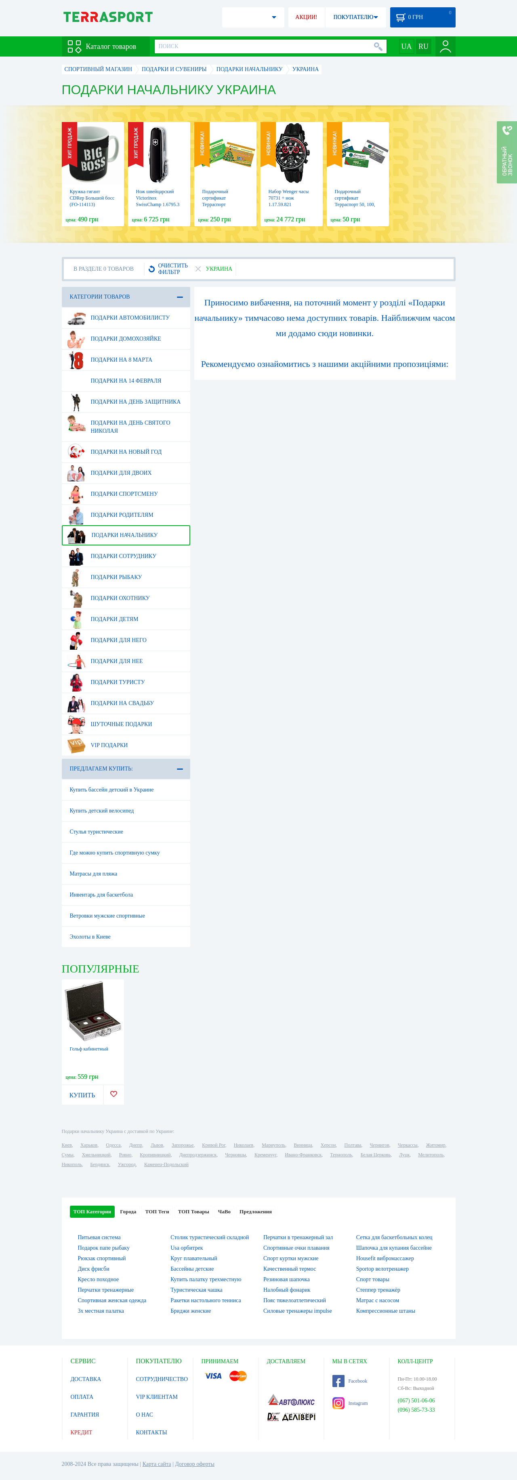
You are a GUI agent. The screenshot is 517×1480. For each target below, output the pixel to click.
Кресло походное (98, 1279)
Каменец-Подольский (166, 1164)
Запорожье (182, 1145)
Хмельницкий (96, 1155)
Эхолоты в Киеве (90, 937)
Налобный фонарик (287, 1290)
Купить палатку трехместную (205, 1279)
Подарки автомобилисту (118, 318)
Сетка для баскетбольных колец (394, 1237)
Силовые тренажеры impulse (297, 1311)
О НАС (144, 1415)
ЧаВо (224, 1211)
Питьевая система (99, 1237)
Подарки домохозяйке (114, 339)
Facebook (350, 1381)
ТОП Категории (92, 1211)
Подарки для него (107, 640)
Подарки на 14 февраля (114, 381)
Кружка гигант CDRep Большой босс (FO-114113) (92, 198)
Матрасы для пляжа (94, 874)
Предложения (256, 1211)
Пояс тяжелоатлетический (294, 1300)
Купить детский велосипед (102, 811)
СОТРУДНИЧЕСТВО (162, 1379)
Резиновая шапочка (286, 1279)
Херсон (328, 1145)
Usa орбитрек (186, 1248)
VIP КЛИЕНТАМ (157, 1397)
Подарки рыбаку (104, 577)
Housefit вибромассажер (385, 1258)
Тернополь (341, 1155)
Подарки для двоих (109, 473)
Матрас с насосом (377, 1300)
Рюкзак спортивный (102, 1258)
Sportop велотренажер (382, 1269)
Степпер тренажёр (378, 1290)
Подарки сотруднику (112, 556)
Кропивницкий (155, 1155)
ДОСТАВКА (86, 1379)
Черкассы (408, 1145)
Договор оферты (194, 1464)
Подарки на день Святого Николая (118, 424)
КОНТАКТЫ (151, 1432)
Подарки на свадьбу (110, 703)
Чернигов (379, 1145)
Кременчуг (265, 1155)
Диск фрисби (93, 1269)
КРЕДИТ (81, 1432)
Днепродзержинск (198, 1155)
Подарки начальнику (112, 535)
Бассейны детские (192, 1269)
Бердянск (99, 1164)
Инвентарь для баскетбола (101, 895)
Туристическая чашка (196, 1290)
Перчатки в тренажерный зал (298, 1237)
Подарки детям (103, 619)
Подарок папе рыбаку (104, 1248)
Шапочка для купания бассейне (394, 1248)
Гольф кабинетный (89, 1049)
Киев (67, 1145)
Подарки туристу (106, 682)
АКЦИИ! (306, 17)
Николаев (243, 1145)
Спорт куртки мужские (290, 1258)
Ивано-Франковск (303, 1155)
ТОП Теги (157, 1211)
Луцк (404, 1155)
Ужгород (127, 1164)
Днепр (135, 1145)
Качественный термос (289, 1269)
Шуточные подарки (109, 724)
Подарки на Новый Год (114, 452)
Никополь (72, 1164)
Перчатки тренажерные (106, 1290)
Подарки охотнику (108, 598)
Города (128, 1211)
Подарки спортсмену (112, 494)
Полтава (353, 1145)
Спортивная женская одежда (112, 1300)
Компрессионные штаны (386, 1311)
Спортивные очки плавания (296, 1248)
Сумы (68, 1155)
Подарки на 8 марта (110, 360)
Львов (157, 1145)
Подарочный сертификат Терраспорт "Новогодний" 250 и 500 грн (223, 204)
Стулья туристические (96, 832)
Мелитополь (430, 1155)
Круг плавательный (193, 1258)
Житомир (436, 1145)
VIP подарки (97, 745)
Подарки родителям (110, 515)
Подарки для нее (105, 661)
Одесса (113, 1145)
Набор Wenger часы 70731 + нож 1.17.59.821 (289, 198)
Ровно (125, 1155)
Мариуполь (273, 1145)
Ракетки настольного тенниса (205, 1300)
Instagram (350, 1403)
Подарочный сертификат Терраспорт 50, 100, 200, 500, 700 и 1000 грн (355, 204)
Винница (303, 1145)
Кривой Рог (213, 1145)
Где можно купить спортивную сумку (115, 853)
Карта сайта (157, 1464)
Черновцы (235, 1155)
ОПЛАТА (82, 1397)
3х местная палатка (101, 1311)
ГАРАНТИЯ (85, 1415)
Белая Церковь (376, 1155)
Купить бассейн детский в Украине (112, 790)
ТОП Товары (193, 1211)
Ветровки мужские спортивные (107, 916)
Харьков (88, 1145)
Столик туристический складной (209, 1237)
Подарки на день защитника (124, 402)
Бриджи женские (190, 1311)
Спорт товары (372, 1279)
